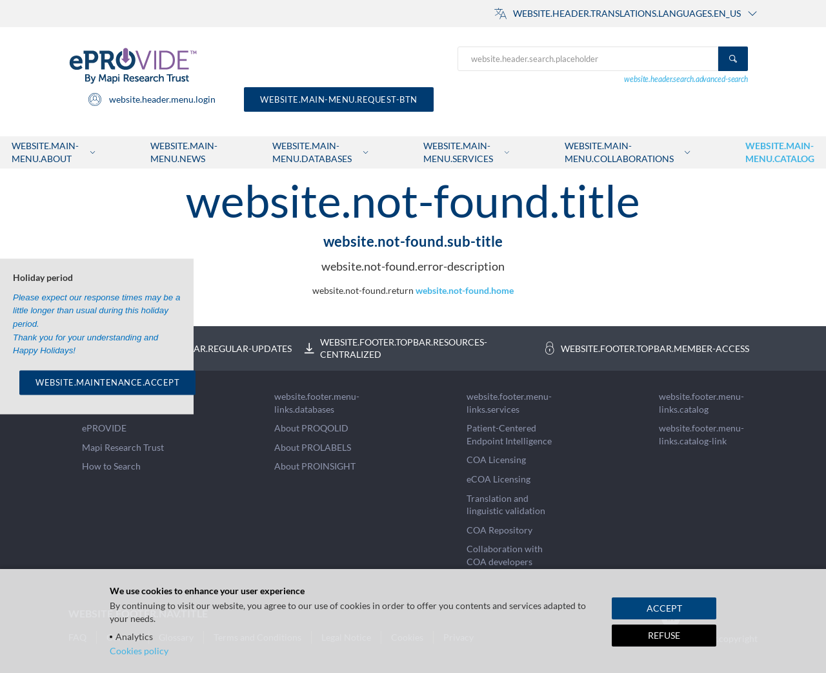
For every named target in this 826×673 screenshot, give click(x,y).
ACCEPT (664, 608)
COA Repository (499, 529)
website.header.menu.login (151, 99)
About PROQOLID (311, 427)
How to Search (111, 466)
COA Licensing (496, 459)
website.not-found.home (465, 290)
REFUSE (664, 635)
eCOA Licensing (498, 478)
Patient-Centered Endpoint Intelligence (509, 434)
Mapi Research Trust (123, 447)
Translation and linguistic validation (506, 505)
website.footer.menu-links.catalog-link (701, 434)
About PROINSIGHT (315, 466)
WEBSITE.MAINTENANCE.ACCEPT (107, 382)
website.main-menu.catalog (779, 152)
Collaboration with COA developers (505, 555)
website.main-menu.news (183, 152)
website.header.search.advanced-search (686, 79)
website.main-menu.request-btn (339, 99)
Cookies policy (139, 650)
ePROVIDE (104, 427)
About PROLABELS (312, 447)
